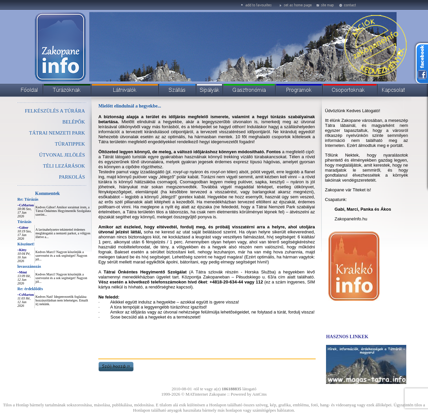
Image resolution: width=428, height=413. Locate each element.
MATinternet (197, 394)
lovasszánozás (29, 266)
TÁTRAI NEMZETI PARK (57, 133)
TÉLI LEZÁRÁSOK (64, 166)
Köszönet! (25, 244)
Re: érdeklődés (30, 288)
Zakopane (217, 394)
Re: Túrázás (27, 199)
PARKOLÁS (72, 177)
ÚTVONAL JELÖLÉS (62, 155)
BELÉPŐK (74, 122)
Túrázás (24, 221)
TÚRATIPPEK (70, 144)
